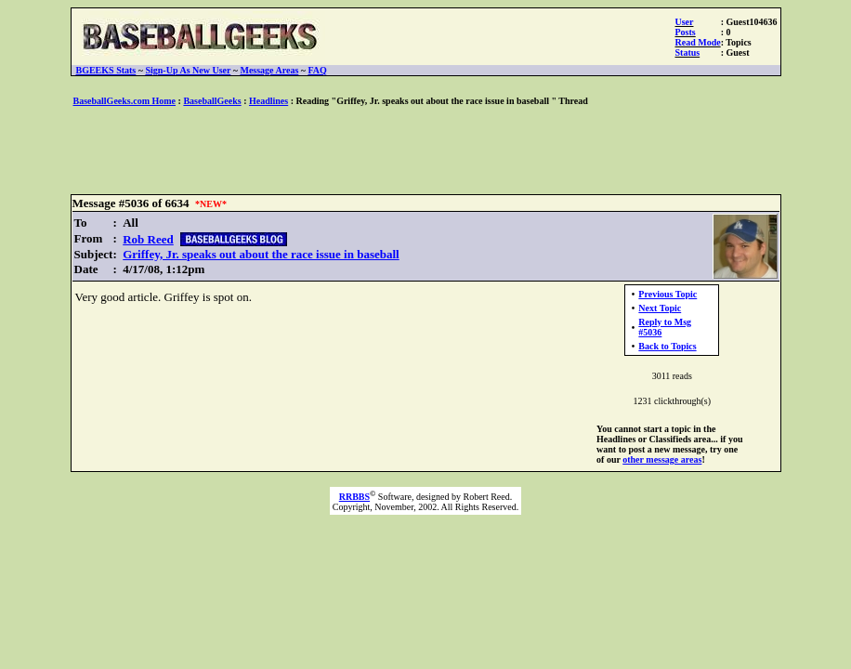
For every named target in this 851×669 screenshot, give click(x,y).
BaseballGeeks (212, 101)
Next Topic (659, 308)
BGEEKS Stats (106, 70)
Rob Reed (148, 239)
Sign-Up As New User (187, 70)
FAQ (317, 70)
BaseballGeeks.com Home (125, 101)
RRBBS (354, 497)
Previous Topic (667, 294)
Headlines (268, 101)
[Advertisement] (425, 151)
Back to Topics (667, 346)
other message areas (661, 459)
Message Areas (269, 70)
